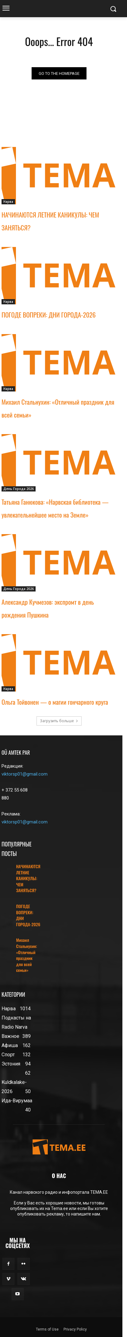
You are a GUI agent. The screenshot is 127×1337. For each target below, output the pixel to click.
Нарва (8, 201)
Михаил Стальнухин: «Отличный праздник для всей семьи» (26, 955)
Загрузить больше (59, 720)
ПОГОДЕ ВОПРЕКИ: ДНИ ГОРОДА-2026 (49, 314)
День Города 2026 (18, 489)
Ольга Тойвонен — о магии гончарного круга (55, 702)
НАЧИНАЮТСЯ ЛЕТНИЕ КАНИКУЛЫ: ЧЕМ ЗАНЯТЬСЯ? (28, 878)
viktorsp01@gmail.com (25, 774)
